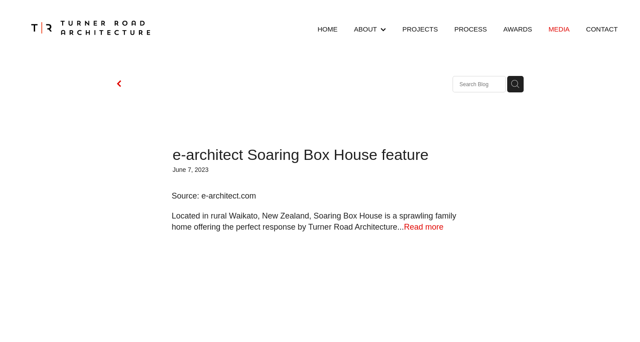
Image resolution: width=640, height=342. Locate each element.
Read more (423, 227)
